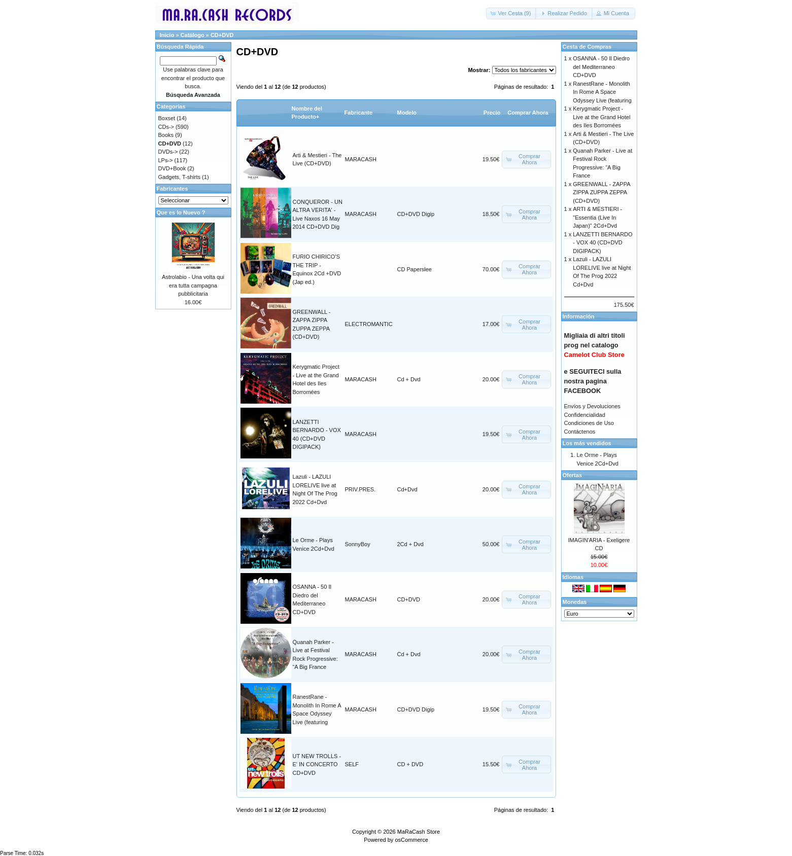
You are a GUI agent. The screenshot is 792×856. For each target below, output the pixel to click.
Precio (492, 113)
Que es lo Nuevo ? (181, 212)
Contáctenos (580, 432)
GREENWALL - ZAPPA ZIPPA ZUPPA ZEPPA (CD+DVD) (601, 192)
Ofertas (572, 475)
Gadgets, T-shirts (179, 177)
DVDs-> (168, 152)
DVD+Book (172, 168)
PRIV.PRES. (360, 489)
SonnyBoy (357, 544)
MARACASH (360, 159)
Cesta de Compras (587, 47)
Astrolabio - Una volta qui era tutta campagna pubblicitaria (193, 285)
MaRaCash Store (418, 832)
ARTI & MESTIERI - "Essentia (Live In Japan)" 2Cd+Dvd (597, 217)
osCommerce (411, 840)
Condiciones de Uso (589, 423)
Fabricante (359, 113)
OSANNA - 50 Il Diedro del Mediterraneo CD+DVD (601, 66)
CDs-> (166, 127)
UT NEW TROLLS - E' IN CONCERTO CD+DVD (317, 764)
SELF (352, 764)
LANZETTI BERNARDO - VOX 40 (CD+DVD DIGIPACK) (602, 242)
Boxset (167, 118)
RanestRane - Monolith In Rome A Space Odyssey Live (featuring (602, 92)
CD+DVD (222, 35)
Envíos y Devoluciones (592, 406)
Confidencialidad (584, 415)
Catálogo (192, 35)
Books (166, 135)
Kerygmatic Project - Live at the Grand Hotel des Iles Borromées (601, 116)
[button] (511, 13)
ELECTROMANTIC (369, 324)
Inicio (167, 35)
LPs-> (165, 160)
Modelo (407, 113)
